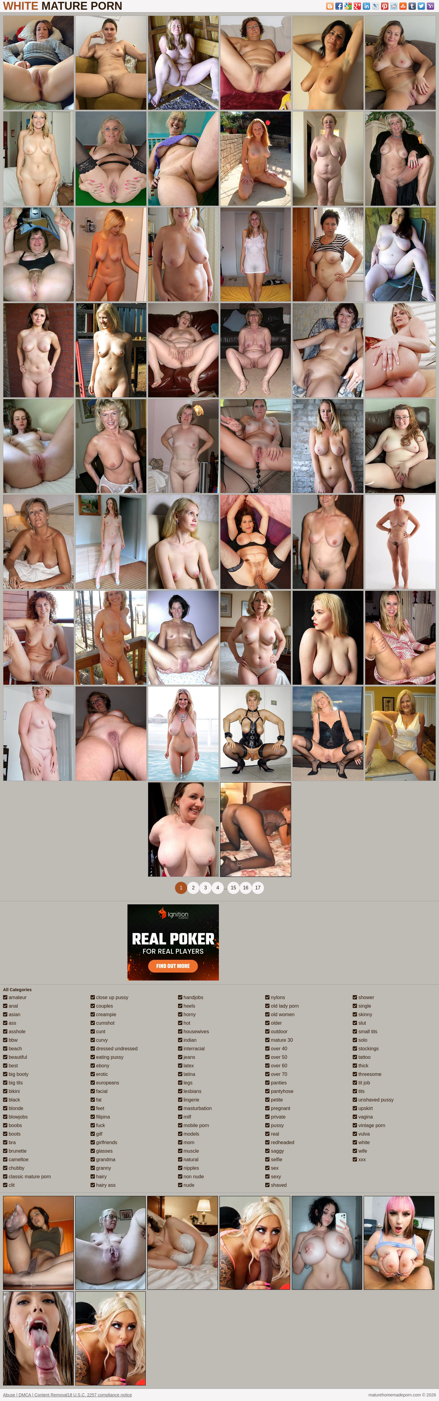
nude (186, 1185)
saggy (274, 1151)
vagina (363, 1116)
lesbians (190, 1091)
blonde (13, 1108)
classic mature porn (27, 1176)
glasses (102, 1151)
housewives (193, 1031)
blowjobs (15, 1116)
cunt (98, 1031)
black (11, 1099)
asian (11, 1014)
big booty (15, 1074)
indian (187, 1040)
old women (279, 1014)
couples (102, 1006)
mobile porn (193, 1125)
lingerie (188, 1099)
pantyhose (279, 1091)
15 (233, 887)
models (188, 1134)
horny (187, 1014)
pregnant (277, 1108)
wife (360, 1151)
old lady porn (282, 1006)
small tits (365, 1031)
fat (96, 1099)
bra (9, 1142)
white (361, 1142)
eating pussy (107, 1057)
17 (258, 887)
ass (9, 1023)
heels (186, 1006)
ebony (100, 1065)
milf (184, 1116)
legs (185, 1082)
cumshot (103, 1023)
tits (359, 1091)
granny (101, 1168)
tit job (361, 1082)
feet (97, 1108)
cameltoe (15, 1159)
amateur (15, 997)
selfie (273, 1159)
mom (186, 1142)
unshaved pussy (373, 1099)
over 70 (276, 1074)
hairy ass (103, 1185)
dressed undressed (114, 1048)
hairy (99, 1176)
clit (9, 1185)
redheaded (279, 1142)
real (272, 1134)
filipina (100, 1116)
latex (186, 1065)
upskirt (363, 1108)
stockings (366, 1048)
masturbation (195, 1108)
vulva (361, 1134)
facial (99, 1091)
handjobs (190, 997)
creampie (103, 1014)
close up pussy (109, 997)
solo (360, 1040)
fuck (98, 1125)
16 (245, 887)
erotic (99, 1074)
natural (188, 1159)
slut (359, 1023)
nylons (275, 997)
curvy (99, 1040)
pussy (274, 1125)
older (273, 1023)
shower (363, 997)
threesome (367, 1074)
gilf (96, 1134)
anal (10, 1006)
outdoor (276, 1031)
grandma (103, 1159)
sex (271, 1168)
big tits (13, 1082)
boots (12, 1134)
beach (12, 1048)
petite (274, 1099)
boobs (12, 1125)
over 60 (276, 1065)
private (275, 1116)
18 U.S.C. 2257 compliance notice (99, 1394)
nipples (188, 1168)
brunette (15, 1151)
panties (276, 1082)
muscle (188, 1151)
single (362, 1006)
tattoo (361, 1057)
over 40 (276, 1048)
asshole (14, 1031)
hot (184, 1023)
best (10, 1065)
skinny (362, 1014)
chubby (13, 1168)
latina (186, 1074)
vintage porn (369, 1125)
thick (360, 1065)
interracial (191, 1048)
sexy (273, 1176)
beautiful (15, 1057)
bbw (10, 1040)
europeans (105, 1082)
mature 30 (279, 1040)
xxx (359, 1159)
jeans (186, 1057)
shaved (276, 1185)
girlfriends (104, 1142)
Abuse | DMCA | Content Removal (35, 1394)
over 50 (276, 1057)
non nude (191, 1176)
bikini (11, 1091)
